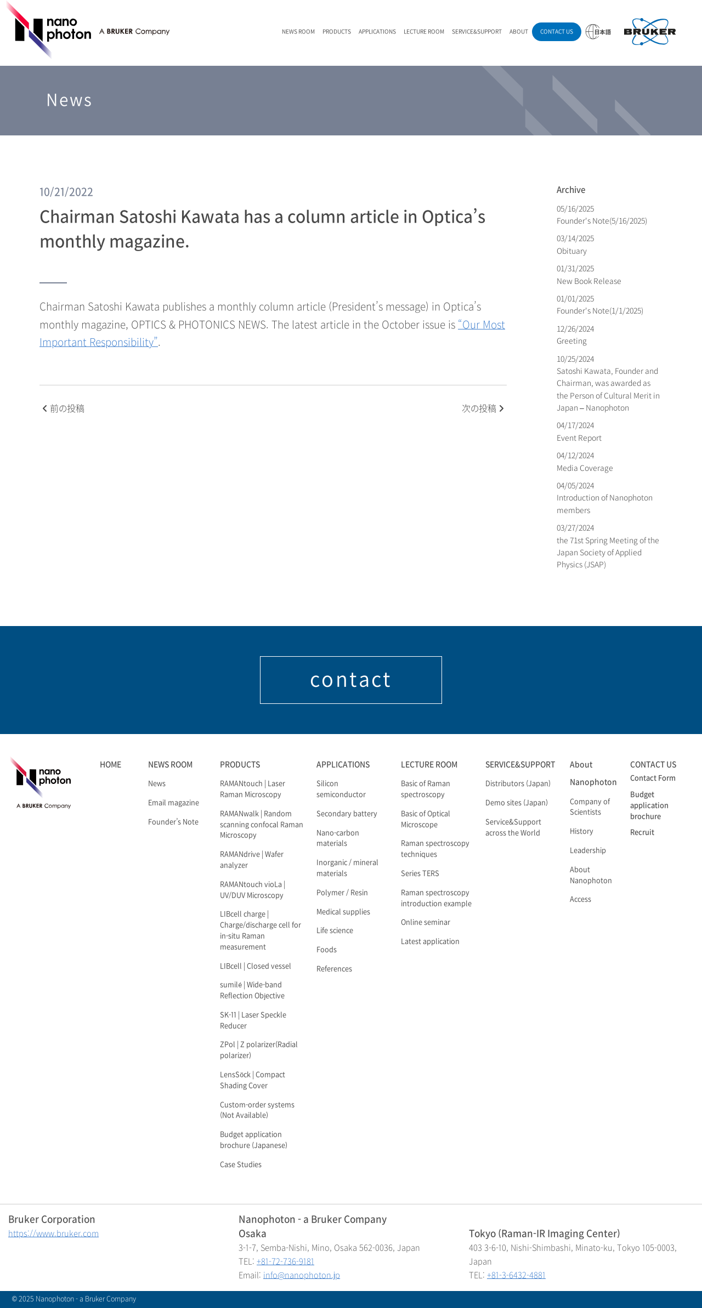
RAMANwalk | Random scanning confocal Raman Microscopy (261, 825)
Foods (326, 950)
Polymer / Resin (342, 893)
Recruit (642, 832)
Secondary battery (346, 814)
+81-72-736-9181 (285, 1261)
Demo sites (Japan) (516, 803)
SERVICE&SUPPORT (477, 31)
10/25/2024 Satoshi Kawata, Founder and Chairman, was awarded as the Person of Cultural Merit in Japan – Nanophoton (608, 383)
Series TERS (420, 873)
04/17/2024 (579, 431)
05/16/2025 (602, 214)
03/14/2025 (576, 244)
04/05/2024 (605, 497)
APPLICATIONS (377, 31)
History (581, 831)
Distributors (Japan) (518, 784)
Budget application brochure (649, 806)
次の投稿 (483, 408)
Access (580, 899)
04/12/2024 (585, 461)
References (334, 969)
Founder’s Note (173, 822)
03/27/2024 (608, 546)
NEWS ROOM (298, 31)
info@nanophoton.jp (301, 1275)
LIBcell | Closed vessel (255, 966)
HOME (110, 764)
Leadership (588, 850)
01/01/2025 (600, 304)
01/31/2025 (589, 274)
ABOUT (518, 31)
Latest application (430, 941)
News (157, 784)
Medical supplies (343, 912)
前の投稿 (63, 408)
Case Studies (241, 1165)
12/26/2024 (576, 334)
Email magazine (173, 803)
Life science (334, 930)
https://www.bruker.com (53, 1234)
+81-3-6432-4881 (516, 1275)
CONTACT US (556, 31)
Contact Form (653, 778)
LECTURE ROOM (424, 31)
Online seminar (425, 922)
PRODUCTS (336, 31)
